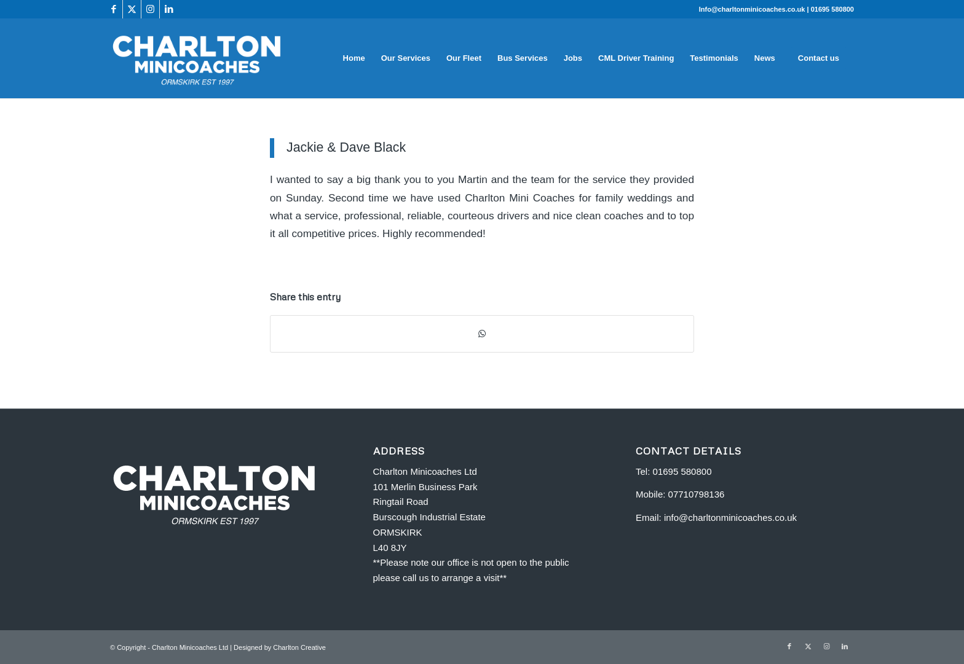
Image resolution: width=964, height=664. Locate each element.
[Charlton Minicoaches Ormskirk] (197, 58)
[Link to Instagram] (150, 9)
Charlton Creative (299, 647)
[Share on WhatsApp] (482, 334)
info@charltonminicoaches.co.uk (730, 517)
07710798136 (696, 494)
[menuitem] (354, 58)
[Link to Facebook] (113, 9)
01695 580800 (832, 9)
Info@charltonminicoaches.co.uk (753, 9)
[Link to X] (132, 9)
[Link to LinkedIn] (169, 9)
